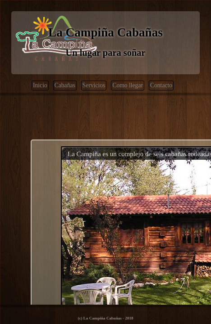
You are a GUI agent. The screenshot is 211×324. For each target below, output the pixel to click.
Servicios (94, 85)
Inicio (40, 85)
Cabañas (65, 85)
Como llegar (127, 85)
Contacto (161, 85)
